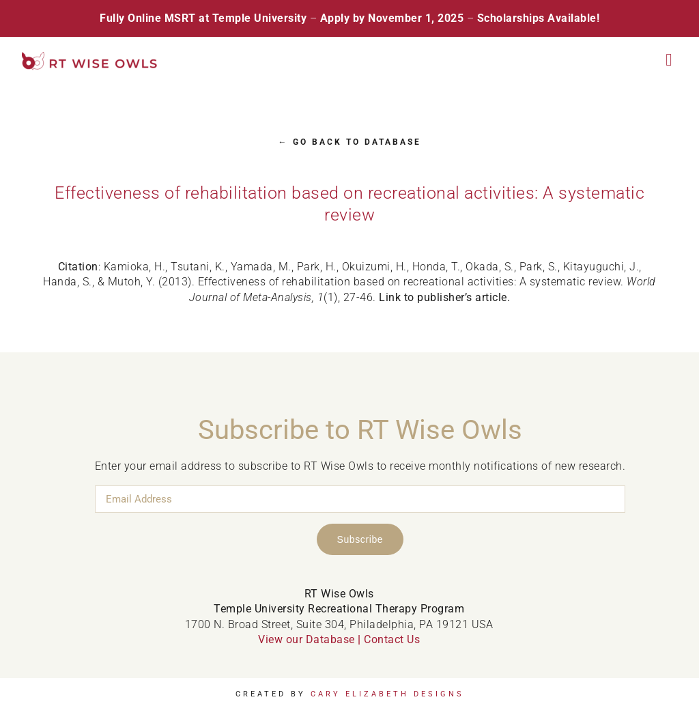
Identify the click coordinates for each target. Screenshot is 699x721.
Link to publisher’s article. (444, 297)
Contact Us (392, 639)
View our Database (306, 639)
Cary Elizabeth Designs (387, 694)
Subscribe (360, 539)
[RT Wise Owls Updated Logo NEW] (90, 57)
